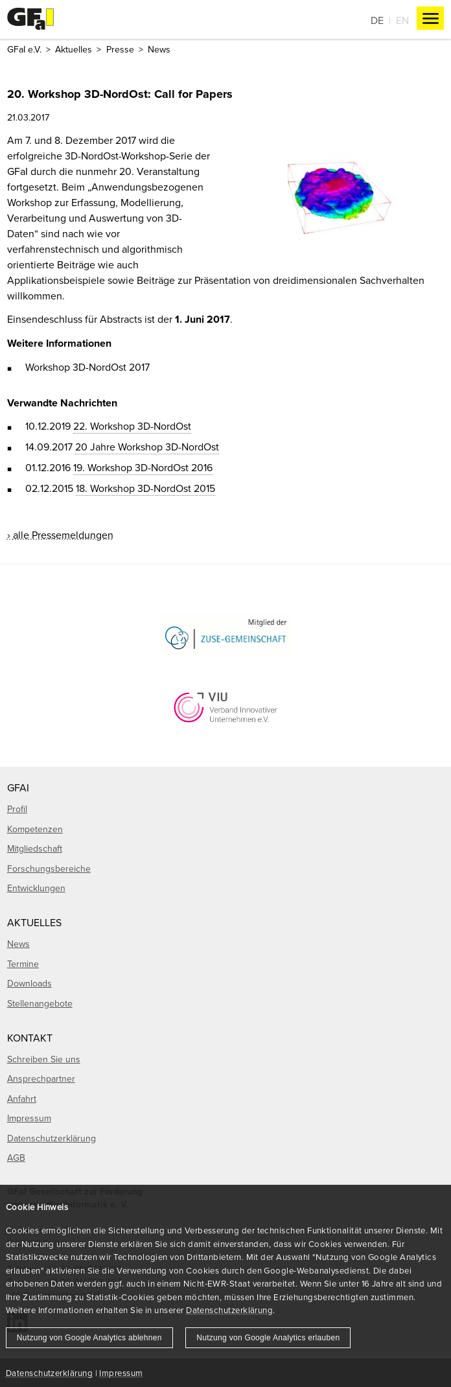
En (402, 20)
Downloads (29, 983)
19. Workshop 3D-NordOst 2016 (143, 467)
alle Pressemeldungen (63, 535)
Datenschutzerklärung (229, 1310)
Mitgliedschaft (34, 848)
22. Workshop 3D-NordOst (132, 426)
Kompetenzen (35, 828)
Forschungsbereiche (49, 868)
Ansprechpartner (41, 1078)
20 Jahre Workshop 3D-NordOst (147, 446)
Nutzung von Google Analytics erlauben (268, 1337)
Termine (23, 963)
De (377, 20)
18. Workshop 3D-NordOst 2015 (145, 488)
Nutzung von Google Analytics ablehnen (89, 1337)
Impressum (121, 1373)
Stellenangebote (40, 1003)
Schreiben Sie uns (43, 1059)
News (159, 49)
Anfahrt (21, 1098)
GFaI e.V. (24, 49)
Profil (17, 808)
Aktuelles (73, 49)
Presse (120, 49)
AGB (16, 1157)
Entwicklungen (36, 887)
